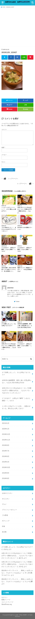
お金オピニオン (7, 493)
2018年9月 (5, 473)
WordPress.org (6, 604)
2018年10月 (6, 467)
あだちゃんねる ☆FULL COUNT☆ (19, 614)
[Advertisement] (17, 27)
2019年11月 (6, 440)
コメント (4, 129)
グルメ (4, 504)
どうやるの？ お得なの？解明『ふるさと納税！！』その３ (16, 399)
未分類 (4, 532)
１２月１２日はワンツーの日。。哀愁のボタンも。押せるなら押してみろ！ (16, 407)
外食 (3, 526)
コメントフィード (7, 602)
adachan (10, 288)
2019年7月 (5, 451)
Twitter (17, 301)
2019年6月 (5, 456)
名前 (3, 147)
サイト (3, 162)
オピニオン (5, 499)
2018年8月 (5, 478)
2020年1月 (5, 429)
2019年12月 (6, 434)
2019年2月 (5, 462)
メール (3, 154)
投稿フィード (5, 599)
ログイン (4, 597)
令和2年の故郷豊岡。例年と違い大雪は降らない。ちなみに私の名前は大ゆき (16, 381)
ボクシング (5, 521)
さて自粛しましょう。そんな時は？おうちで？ (16, 373)
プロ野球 (5, 515)
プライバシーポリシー (9, 510)
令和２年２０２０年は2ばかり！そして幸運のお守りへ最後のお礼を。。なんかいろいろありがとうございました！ (16, 390)
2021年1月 (5, 423)
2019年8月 (5, 445)
